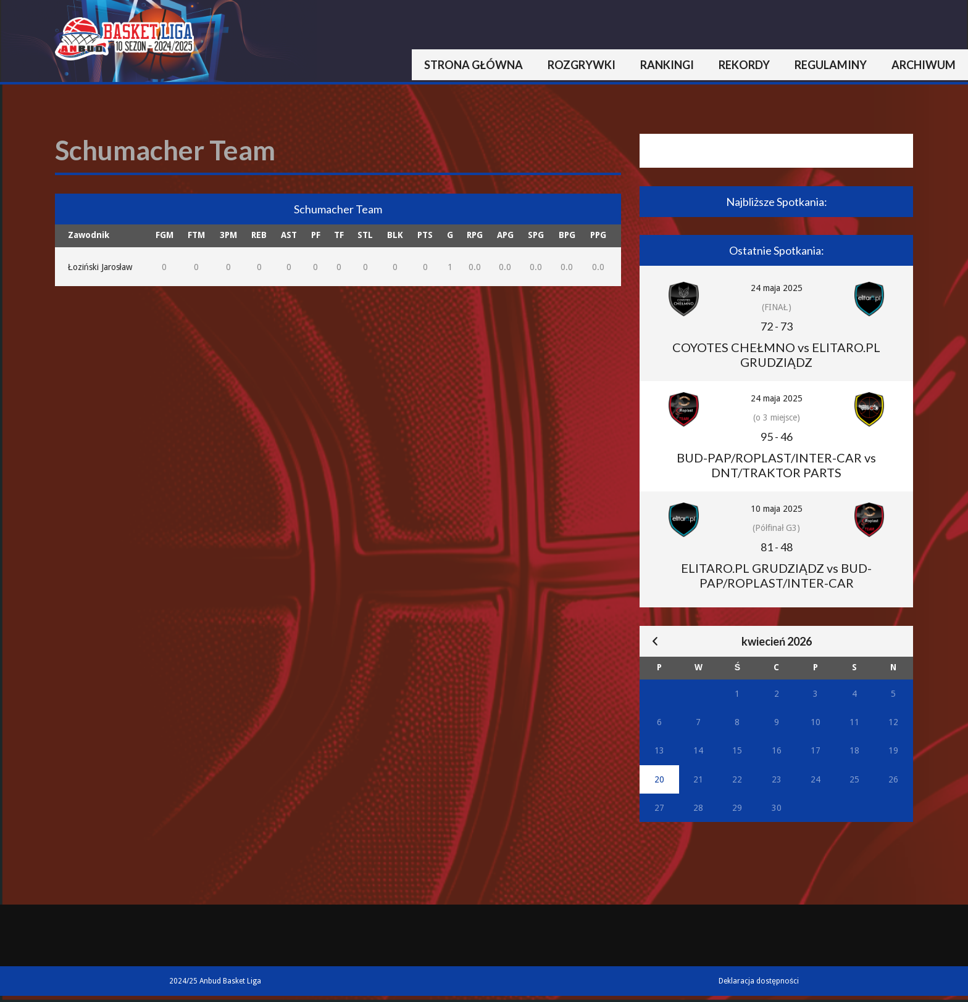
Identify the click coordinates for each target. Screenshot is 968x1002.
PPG (598, 235)
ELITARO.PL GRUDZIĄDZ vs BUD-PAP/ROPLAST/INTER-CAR (776, 575)
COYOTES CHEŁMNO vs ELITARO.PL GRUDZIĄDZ (776, 354)
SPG (536, 235)
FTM (196, 235)
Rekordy (744, 65)
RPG (475, 235)
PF (315, 235)
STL (365, 235)
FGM (164, 235)
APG (505, 235)
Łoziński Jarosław (100, 267)
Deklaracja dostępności (759, 981)
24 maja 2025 (777, 288)
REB (259, 235)
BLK (395, 235)
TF (339, 235)
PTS (425, 235)
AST (289, 235)
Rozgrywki (581, 65)
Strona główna (473, 65)
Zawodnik (88, 235)
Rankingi (667, 65)
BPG (567, 235)
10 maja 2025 (777, 509)
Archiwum (923, 65)
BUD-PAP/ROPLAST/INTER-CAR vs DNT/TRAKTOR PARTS (776, 465)
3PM (228, 235)
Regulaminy (831, 65)
